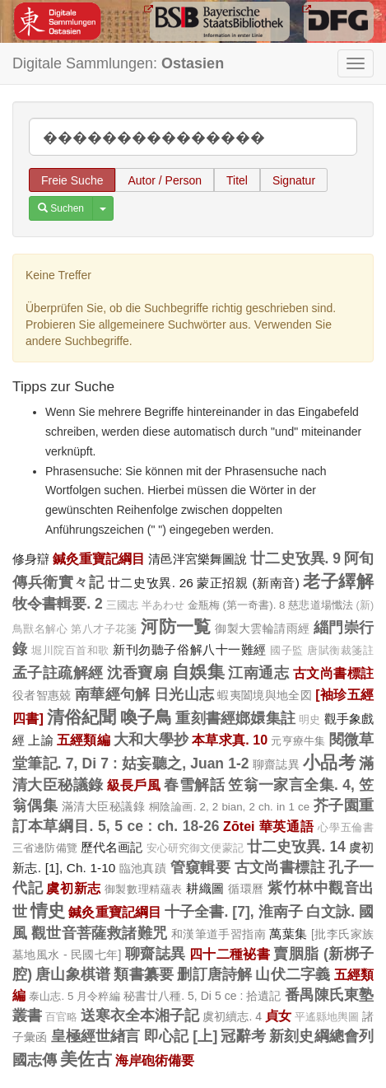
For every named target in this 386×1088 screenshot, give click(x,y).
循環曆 (246, 888)
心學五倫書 (346, 828)
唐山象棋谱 (72, 974)
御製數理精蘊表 (144, 889)
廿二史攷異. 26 (150, 583)
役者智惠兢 (42, 695)
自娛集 (198, 671)
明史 (309, 720)
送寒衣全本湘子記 (140, 1015)
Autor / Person (165, 180)
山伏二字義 (292, 974)
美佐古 (86, 1058)
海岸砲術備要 (154, 1060)
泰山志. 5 (51, 996)
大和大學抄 (151, 739)
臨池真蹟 (143, 868)
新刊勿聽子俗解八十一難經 (190, 649)
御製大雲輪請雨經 (262, 628)
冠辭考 (243, 1036)
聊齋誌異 (276, 764)
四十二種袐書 (229, 953)
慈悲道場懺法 (320, 605)
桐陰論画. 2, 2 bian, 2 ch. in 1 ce (229, 807)
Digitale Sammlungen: (118, 63)
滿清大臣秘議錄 (103, 806)
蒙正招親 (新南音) (248, 583)
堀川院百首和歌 (70, 650)
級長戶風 (134, 784)
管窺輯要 (200, 867)
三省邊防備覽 (44, 848)
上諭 (40, 740)
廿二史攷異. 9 (295, 558)
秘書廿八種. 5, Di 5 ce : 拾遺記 (202, 995)
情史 (47, 910)
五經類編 (83, 739)
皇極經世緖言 (96, 1036)
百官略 (61, 1017)
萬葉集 (288, 934)
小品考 (329, 762)
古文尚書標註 (333, 672)
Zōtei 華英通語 (268, 826)
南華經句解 (113, 694)
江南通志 (258, 673)
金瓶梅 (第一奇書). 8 (237, 605)
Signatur (293, 180)
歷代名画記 (112, 847)
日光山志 (184, 694)
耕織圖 (205, 888)
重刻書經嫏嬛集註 (235, 718)
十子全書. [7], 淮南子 (234, 912)
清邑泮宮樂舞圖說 (197, 559)
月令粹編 (98, 996)
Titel (237, 180)
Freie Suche (72, 180)
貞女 (278, 1015)
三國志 (122, 605)
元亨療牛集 (298, 741)
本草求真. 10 (229, 739)
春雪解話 (194, 785)
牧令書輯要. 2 (57, 603)
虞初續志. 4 (232, 1016)
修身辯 (30, 559)
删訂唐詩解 (214, 974)
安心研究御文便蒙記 (195, 848)
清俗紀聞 (82, 716)
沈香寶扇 (137, 673)
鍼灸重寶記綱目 (99, 558)
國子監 (287, 650)
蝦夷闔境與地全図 (264, 695)
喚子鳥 (146, 716)
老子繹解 (338, 581)
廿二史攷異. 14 (296, 846)
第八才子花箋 (104, 629)
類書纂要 (144, 974)
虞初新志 (73, 887)
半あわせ (163, 605)
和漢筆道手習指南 (218, 934)
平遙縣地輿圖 (327, 1017)
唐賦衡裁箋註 (340, 650)
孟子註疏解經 (58, 673)
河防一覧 (176, 626)
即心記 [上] (181, 1036)
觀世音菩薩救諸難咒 (99, 933)
